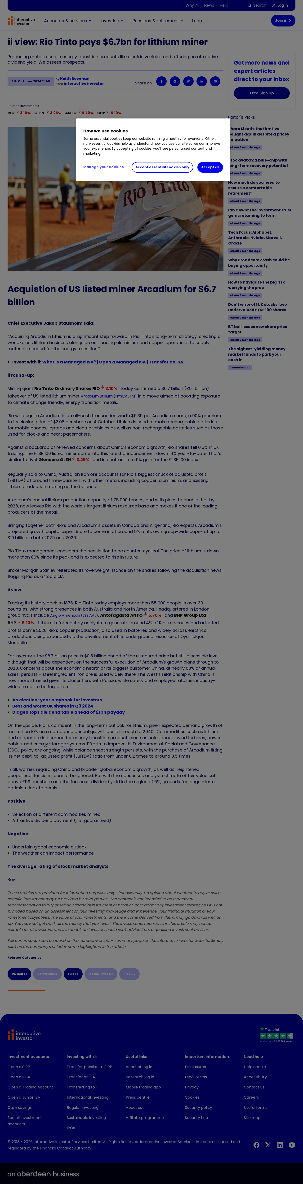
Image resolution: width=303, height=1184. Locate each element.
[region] (153, 149)
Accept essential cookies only (162, 167)
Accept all (210, 167)
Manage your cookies (103, 167)
